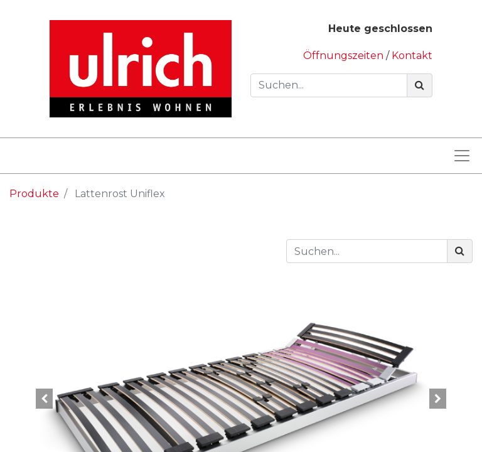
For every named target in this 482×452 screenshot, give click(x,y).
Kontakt (412, 56)
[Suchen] (419, 85)
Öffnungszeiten (344, 56)
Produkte (34, 194)
